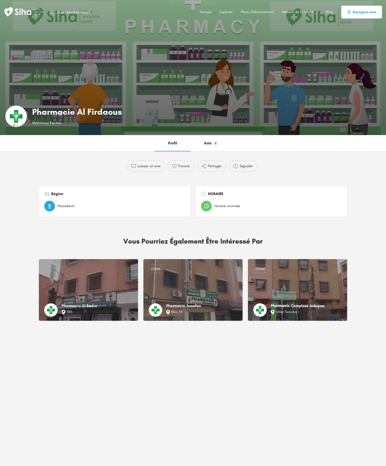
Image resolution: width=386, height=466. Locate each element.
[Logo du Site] (24, 11)
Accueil (205, 12)
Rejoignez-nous (362, 12)
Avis (211, 143)
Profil (172, 143)
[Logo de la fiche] (16, 116)
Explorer (226, 12)
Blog (329, 12)
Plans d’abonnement (257, 12)
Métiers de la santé (297, 12)
